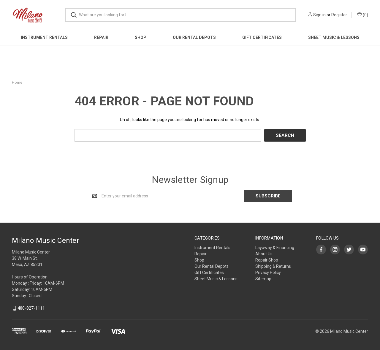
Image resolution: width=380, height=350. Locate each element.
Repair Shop (266, 260)
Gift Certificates (262, 37)
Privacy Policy (268, 272)
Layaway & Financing (274, 247)
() (362, 14)
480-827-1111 (31, 308)
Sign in (319, 14)
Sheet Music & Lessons (334, 37)
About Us (264, 253)
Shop (140, 37)
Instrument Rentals (44, 37)
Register (339, 14)
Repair (101, 37)
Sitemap (263, 278)
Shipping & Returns (273, 266)
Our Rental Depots (194, 37)
